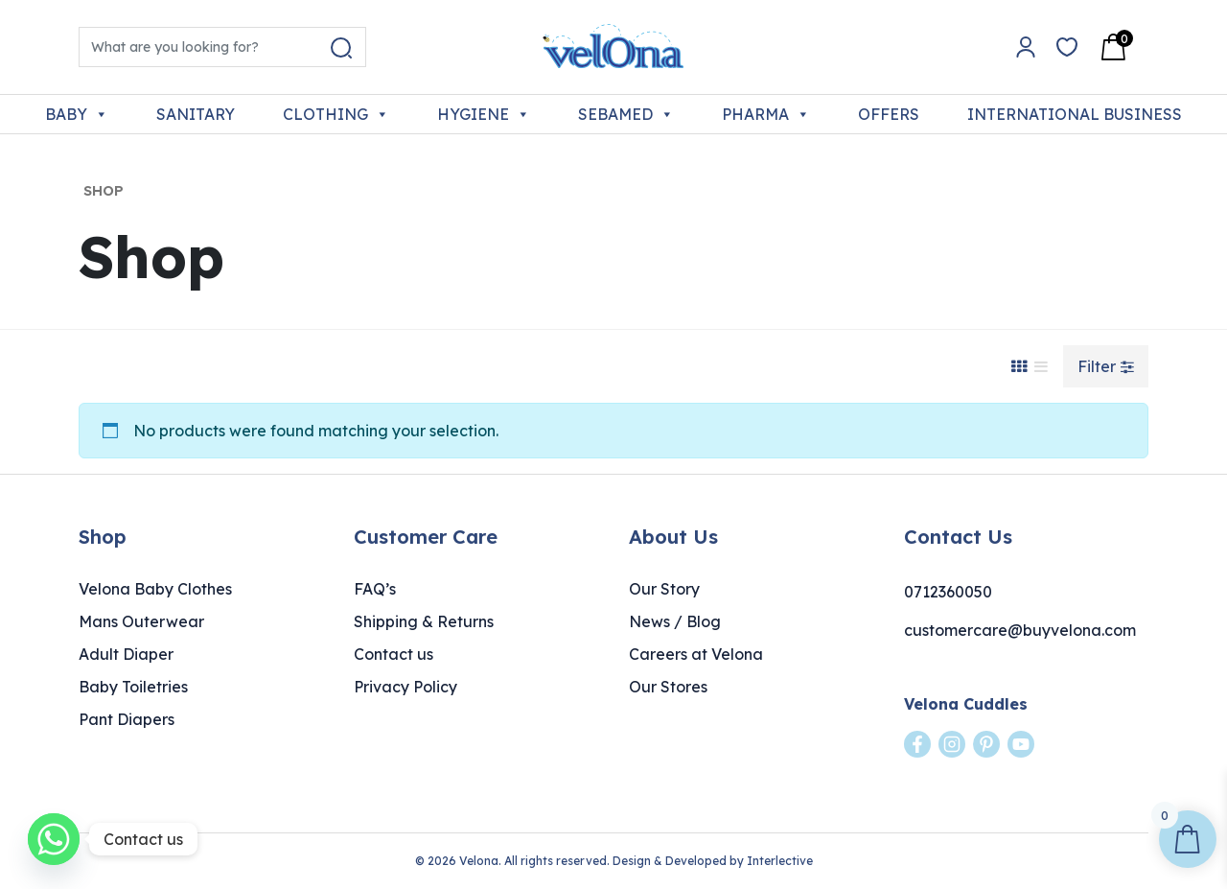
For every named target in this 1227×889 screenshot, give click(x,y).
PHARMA (766, 114)
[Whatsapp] (54, 839)
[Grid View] (1019, 366)
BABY (76, 114)
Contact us (393, 654)
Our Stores (668, 686)
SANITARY (195, 114)
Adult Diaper (126, 654)
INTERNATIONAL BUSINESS (1074, 114)
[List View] (1041, 366)
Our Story (664, 588)
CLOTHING (336, 114)
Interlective (780, 861)
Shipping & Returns (424, 621)
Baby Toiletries (133, 686)
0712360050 (948, 591)
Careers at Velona (696, 654)
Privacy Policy (405, 686)
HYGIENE (483, 114)
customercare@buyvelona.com (1020, 630)
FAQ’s (375, 588)
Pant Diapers (126, 719)
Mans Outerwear (141, 621)
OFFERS (888, 114)
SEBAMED (626, 114)
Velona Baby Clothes (155, 588)
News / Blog (675, 621)
